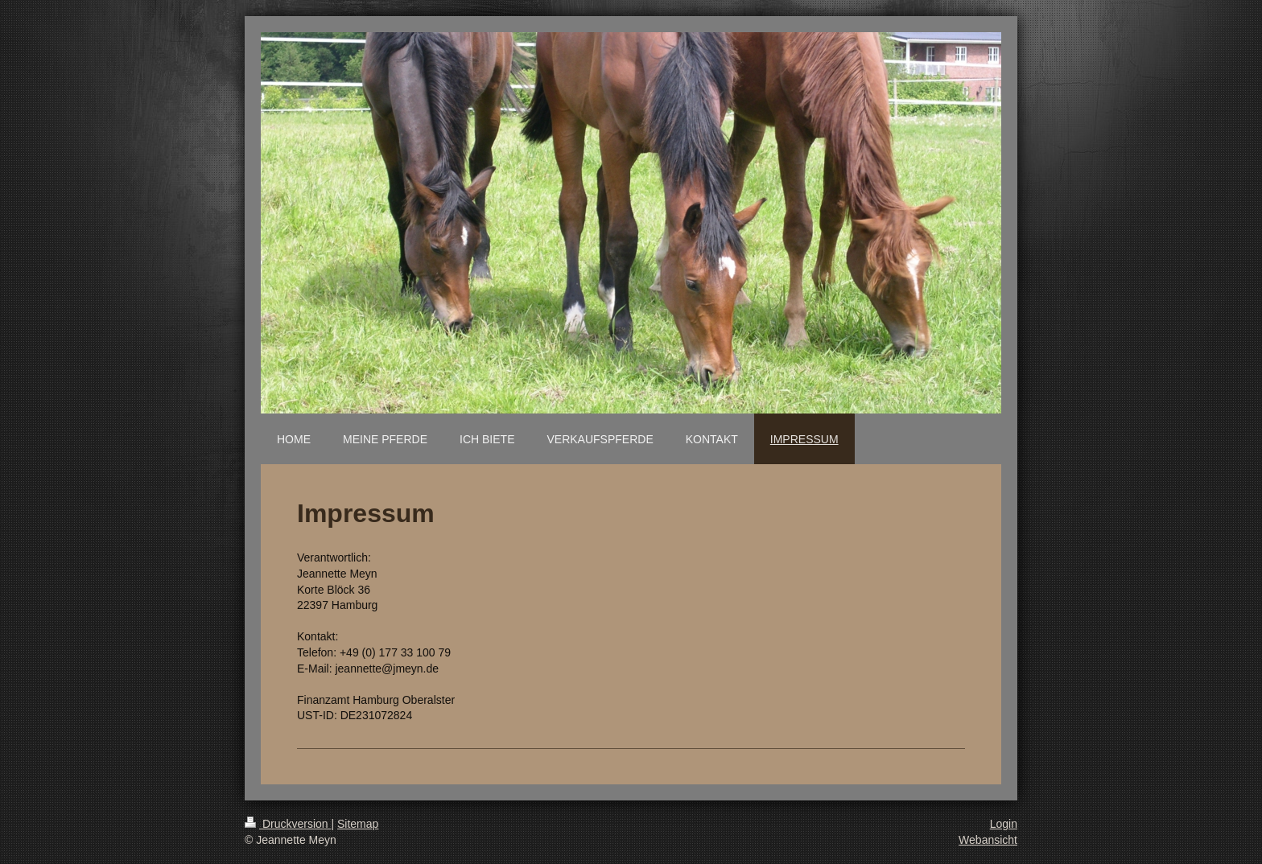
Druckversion (288, 823)
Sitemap (357, 823)
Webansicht (988, 839)
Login (1003, 823)
